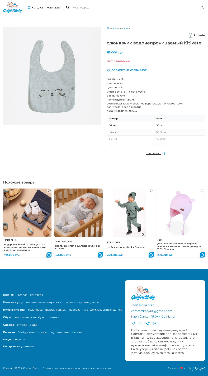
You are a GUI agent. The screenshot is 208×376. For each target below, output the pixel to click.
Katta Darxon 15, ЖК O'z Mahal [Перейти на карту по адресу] (153, 316)
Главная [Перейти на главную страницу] (8, 294)
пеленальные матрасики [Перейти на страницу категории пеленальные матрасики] (44, 302)
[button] (35, 8)
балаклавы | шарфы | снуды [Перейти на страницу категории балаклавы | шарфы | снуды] (47, 309)
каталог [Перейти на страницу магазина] (22, 294)
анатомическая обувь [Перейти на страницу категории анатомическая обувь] (29, 317)
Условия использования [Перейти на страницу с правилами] (97, 368)
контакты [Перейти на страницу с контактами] (36, 294)
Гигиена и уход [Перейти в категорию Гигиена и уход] (13, 302)
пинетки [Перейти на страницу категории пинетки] (54, 317)
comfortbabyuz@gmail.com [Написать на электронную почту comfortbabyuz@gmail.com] (151, 311)
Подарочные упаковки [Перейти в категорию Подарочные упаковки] (18, 346)
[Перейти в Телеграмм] (148, 323)
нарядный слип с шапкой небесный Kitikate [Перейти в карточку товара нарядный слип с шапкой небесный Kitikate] (77, 247)
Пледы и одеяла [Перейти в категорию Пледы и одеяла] (14, 339)
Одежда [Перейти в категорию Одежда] (8, 324)
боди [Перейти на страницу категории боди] (33, 324)
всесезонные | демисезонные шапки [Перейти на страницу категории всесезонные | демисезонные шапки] (95, 309)
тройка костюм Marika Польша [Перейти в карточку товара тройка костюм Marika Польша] (125, 247)
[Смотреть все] (155, 153)
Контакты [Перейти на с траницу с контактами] (53, 7)
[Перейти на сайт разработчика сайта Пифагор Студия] (186, 369)
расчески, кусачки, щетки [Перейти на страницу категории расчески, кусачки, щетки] (82, 302)
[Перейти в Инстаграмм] (140, 323)
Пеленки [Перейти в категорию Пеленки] (9, 332)
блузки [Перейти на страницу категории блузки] (22, 324)
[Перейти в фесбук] (133, 323)
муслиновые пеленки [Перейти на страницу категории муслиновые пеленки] (66, 332)
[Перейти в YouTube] (155, 323)
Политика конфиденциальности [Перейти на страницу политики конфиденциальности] (62, 368)
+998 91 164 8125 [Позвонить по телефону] (142, 305)
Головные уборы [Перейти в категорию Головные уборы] (14, 309)
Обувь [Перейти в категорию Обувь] (7, 317)
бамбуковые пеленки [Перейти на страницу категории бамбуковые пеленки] (33, 332)
